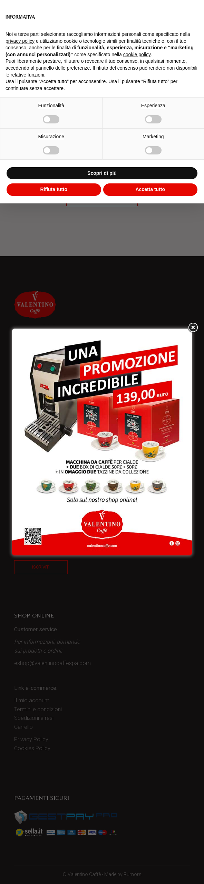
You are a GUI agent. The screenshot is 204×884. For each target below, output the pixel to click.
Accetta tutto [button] (150, 189)
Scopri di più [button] (102, 173)
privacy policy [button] (20, 41)
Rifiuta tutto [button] (53, 189)
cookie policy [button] (136, 54)
